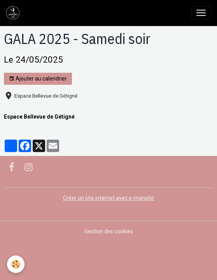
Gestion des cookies (108, 231)
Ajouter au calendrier (38, 78)
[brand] (14, 12)
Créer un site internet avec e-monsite (108, 198)
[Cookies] (15, 264)
